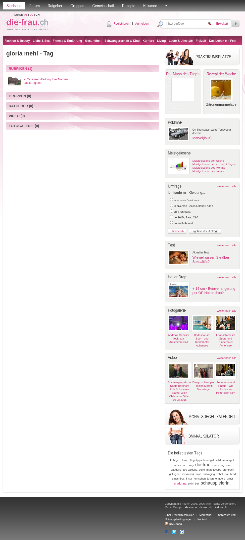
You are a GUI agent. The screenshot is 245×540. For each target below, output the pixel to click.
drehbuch (228, 469)
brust (230, 478)
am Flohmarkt (182, 211)
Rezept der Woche (221, 73)
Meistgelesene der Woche (208, 160)
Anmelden (141, 23)
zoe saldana (190, 469)
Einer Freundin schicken (179, 514)
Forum (34, 5)
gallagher (174, 474)
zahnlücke (222, 474)
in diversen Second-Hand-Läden (193, 205)
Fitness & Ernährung (67, 41)
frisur (189, 478)
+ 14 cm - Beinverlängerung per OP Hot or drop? (214, 291)
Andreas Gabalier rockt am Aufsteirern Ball (178, 339)
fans (184, 460)
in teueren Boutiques (186, 200)
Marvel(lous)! (203, 138)
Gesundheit (93, 41)
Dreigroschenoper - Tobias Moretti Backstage (203, 386)
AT (25, 14)
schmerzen (180, 465)
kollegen (175, 460)
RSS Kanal (174, 523)
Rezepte (128, 5)
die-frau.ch (220, 507)
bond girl (208, 460)
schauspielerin (215, 483)
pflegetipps (195, 460)
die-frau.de (205, 507)
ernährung (218, 465)
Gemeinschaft (103, 5)
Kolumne (150, 5)
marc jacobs (213, 469)
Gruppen (77, 5)
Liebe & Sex (41, 41)
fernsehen (200, 478)
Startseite (13, 5)
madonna (180, 483)
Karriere (148, 41)
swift (198, 474)
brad (233, 474)
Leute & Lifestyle (181, 41)
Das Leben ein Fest (222, 41)
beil (197, 483)
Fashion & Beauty (17, 41)
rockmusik (188, 474)
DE (31, 14)
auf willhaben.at (183, 223)
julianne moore (216, 478)
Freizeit (201, 41)
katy (191, 465)
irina (228, 465)
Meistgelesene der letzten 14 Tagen (214, 164)
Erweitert (222, 23)
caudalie (176, 469)
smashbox (178, 478)
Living (161, 41)
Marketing (205, 514)
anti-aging (209, 474)
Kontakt (202, 519)
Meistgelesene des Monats (209, 167)
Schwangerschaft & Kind (122, 41)
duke (202, 469)
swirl (191, 483)
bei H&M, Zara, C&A (186, 217)
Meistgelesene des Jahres (208, 171)
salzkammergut (224, 460)
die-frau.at (191, 507)
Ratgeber (55, 5)
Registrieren (121, 23)
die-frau (202, 464)
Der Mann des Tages (182, 73)
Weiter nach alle (226, 186)
